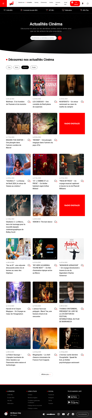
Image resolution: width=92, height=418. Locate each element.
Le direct (74, 3)
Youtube (50, 403)
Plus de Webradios (82, 415)
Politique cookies (32, 408)
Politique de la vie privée (35, 405)
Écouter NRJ (10, 397)
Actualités (29, 2)
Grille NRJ (10, 394)
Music (16, 67)
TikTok (50, 400)
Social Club (65, 3)
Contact (30, 394)
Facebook (51, 394)
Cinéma (51, 2)
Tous (9, 67)
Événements (44, 2)
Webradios (10, 403)
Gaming (36, 2)
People (34, 67)
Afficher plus (46, 374)
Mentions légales (32, 397)
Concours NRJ (58, 3)
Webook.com (21, 2)
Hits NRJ (9, 400)
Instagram (51, 397)
